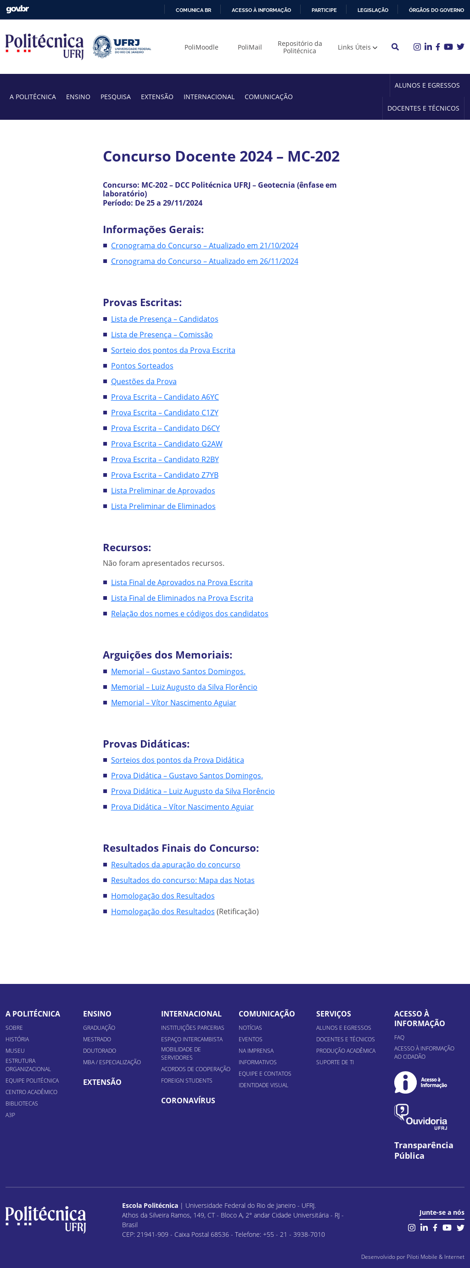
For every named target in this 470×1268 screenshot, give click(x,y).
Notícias (250, 1028)
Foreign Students (187, 1080)
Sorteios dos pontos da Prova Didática (177, 760)
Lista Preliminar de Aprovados (163, 491)
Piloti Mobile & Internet (435, 1257)
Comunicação (269, 96)
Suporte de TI (335, 1062)
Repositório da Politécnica (300, 47)
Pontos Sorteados (142, 366)
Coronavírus (188, 1100)
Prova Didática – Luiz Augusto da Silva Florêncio (193, 791)
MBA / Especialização (112, 1062)
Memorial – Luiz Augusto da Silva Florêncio (184, 687)
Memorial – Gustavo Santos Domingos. (178, 671)
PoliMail (250, 47)
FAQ (399, 1037)
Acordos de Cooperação (195, 1069)
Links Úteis (354, 47)
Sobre (14, 1028)
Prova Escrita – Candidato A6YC (165, 397)
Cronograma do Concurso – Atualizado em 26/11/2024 (204, 261)
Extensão (157, 96)
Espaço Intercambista (192, 1039)
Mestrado (97, 1039)
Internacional (209, 96)
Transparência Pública (423, 1150)
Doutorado (99, 1051)
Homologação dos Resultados (163, 896)
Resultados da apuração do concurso (176, 865)
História (17, 1039)
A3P (10, 1115)
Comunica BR (193, 10)
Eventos (251, 1039)
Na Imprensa (256, 1051)
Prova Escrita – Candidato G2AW (167, 444)
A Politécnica (33, 96)
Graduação (99, 1028)
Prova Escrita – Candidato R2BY (165, 459)
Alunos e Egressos (427, 85)
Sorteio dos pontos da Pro (156, 350)
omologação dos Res (153, 911)
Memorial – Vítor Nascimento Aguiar (173, 703)
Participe (324, 10)
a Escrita (220, 350)
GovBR (17, 9)
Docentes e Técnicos (423, 108)
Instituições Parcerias (192, 1028)
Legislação (373, 10)
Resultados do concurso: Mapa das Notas (183, 880)
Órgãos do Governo (436, 10)
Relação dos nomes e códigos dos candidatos (190, 614)
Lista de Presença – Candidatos (164, 319)
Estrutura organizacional (28, 1065)
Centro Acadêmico (31, 1092)
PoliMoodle (201, 47)
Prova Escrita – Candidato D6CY (165, 428)
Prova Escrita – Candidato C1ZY (164, 413)
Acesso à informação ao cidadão (424, 1053)
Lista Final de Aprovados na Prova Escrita (182, 582)
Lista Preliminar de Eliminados (163, 506)
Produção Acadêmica (345, 1051)
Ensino (78, 96)
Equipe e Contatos (265, 1074)
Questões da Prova (144, 381)
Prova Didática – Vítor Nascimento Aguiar (182, 807)
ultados (202, 911)
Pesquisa (116, 96)
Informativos (258, 1062)
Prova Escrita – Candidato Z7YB (164, 475)
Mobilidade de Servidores (181, 1053)
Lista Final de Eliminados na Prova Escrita (182, 598)
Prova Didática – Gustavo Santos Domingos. (187, 776)
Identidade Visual (263, 1085)
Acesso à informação (261, 10)
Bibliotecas (22, 1103)
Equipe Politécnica (32, 1080)
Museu (15, 1051)
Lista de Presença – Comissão (162, 335)
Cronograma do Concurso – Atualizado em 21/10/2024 (204, 245)
